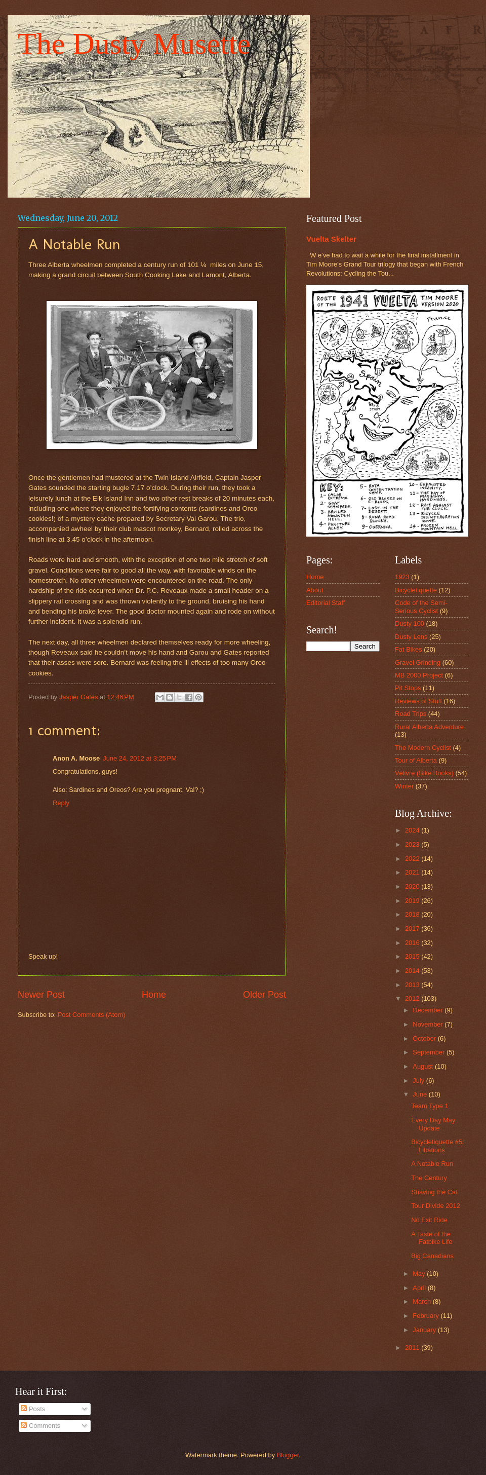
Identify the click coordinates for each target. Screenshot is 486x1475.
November (428, 1024)
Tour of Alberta (416, 760)
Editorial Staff (325, 603)
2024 (413, 830)
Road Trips (410, 713)
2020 (413, 886)
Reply (61, 803)
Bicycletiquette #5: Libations (437, 1145)
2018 (413, 914)
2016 (413, 943)
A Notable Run (432, 1163)
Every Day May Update (433, 1123)
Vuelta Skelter (331, 239)
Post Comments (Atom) (92, 1014)
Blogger (288, 1455)
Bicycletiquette (416, 590)
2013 (413, 985)
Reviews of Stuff (418, 701)
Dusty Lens (411, 636)
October (425, 1038)
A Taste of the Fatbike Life (432, 1237)
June (421, 1094)
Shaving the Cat (434, 1192)
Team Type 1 (429, 1106)
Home (154, 995)
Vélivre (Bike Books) (424, 773)
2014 (413, 970)
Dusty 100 (409, 623)
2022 (413, 858)
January (425, 1330)
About (314, 590)
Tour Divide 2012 (435, 1205)
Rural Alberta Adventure (429, 727)
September (430, 1052)
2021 (413, 872)
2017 (413, 928)
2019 (413, 900)
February (426, 1315)
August (424, 1066)
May (420, 1273)
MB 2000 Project (419, 675)
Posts (33, 1409)
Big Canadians (432, 1256)
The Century (429, 1178)
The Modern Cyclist (423, 747)
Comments (40, 1425)
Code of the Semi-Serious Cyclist (421, 606)
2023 (413, 844)
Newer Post (41, 995)
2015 (413, 956)
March (422, 1301)
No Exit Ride (429, 1220)
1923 (402, 577)
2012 (413, 998)
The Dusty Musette (134, 43)
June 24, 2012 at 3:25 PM (140, 758)
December (428, 1010)
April (420, 1288)
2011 (413, 1347)
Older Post (264, 995)
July (419, 1080)
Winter (404, 786)
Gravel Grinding (417, 662)
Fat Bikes (408, 649)
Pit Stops (408, 688)
